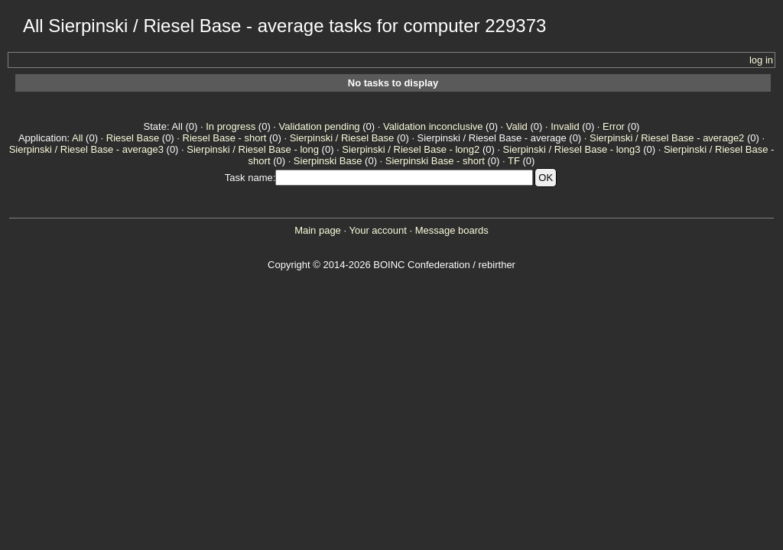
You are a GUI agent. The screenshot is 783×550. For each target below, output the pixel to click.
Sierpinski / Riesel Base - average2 (667, 138)
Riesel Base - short (225, 138)
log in (761, 60)
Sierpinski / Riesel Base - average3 (86, 149)
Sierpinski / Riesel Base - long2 (410, 149)
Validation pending (319, 126)
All (77, 138)
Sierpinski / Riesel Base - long (253, 149)
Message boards (452, 230)
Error (614, 126)
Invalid (565, 126)
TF (514, 161)
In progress (230, 126)
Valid (517, 126)
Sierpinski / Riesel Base (342, 138)
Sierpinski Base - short (435, 161)
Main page (317, 230)
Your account (377, 230)
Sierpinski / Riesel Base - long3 (572, 149)
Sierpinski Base (328, 161)
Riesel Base (132, 138)
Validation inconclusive (433, 126)
